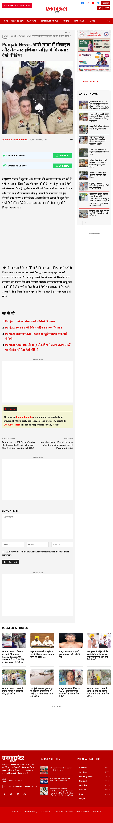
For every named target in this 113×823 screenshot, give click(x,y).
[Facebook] (82, 3)
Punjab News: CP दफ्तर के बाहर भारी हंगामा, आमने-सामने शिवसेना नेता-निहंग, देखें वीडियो (99, 117)
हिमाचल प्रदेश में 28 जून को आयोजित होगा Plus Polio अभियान (99, 213)
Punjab (13, 36)
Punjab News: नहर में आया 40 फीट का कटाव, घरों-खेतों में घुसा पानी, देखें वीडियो (98, 692)
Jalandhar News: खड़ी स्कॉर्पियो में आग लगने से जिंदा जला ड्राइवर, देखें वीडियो (98, 163)
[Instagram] (87, 3)
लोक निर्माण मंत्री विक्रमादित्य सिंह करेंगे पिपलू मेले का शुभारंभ (60, 779)
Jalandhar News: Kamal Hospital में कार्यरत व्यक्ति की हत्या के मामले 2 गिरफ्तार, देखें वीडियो (56, 445)
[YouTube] (93, 3)
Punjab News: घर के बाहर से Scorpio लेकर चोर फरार (99, 151)
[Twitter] (98, 3)
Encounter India (90, 81)
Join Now (62, 155)
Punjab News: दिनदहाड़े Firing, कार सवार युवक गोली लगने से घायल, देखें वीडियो (69, 692)
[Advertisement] (37, 382)
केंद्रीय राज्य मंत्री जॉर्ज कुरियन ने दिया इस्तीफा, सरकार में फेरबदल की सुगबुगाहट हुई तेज (97, 140)
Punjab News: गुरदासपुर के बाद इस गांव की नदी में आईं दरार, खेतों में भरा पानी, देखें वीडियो (41, 692)
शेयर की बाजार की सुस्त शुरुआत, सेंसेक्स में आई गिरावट (97, 174)
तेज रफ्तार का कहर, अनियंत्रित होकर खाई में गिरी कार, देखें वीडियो (99, 185)
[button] (109, 21)
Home (5, 36)
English (106, 3)
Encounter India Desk (16, 139)
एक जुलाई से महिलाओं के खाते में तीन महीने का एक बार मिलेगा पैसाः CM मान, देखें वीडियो (97, 655)
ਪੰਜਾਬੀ (106, 8)
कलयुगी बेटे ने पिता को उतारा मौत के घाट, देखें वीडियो (99, 127)
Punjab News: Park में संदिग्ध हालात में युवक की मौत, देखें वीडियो (12, 691)
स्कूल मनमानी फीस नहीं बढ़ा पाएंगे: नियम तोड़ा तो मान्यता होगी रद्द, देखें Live (42, 654)
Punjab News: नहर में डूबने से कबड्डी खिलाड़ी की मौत (69, 654)
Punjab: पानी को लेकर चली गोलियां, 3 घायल (30, 321)
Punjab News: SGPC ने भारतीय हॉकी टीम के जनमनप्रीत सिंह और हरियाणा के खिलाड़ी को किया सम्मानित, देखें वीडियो (18, 445)
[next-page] (85, 223)
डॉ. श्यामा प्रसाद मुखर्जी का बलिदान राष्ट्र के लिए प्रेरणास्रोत (61, 769)
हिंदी (100, 8)
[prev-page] (81, 223)
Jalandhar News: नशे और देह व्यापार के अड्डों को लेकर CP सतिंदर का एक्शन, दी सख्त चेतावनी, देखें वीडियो (99, 105)
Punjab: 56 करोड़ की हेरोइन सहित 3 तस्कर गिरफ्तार (33, 327)
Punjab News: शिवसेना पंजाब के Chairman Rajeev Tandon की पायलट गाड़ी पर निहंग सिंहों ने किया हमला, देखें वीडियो (13, 657)
